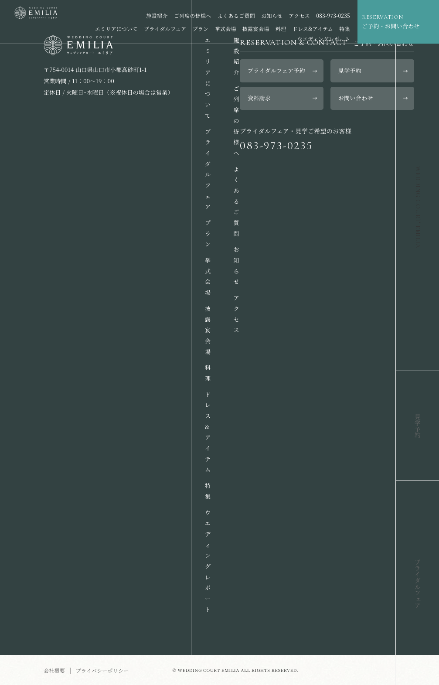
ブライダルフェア (165, 28)
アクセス (299, 15)
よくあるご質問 (236, 15)
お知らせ (271, 15)
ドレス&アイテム (313, 28)
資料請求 (259, 98)
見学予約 (349, 70)
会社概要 (54, 670)
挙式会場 (225, 28)
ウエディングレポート (323, 38)
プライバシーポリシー (102, 670)
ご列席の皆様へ (192, 15)
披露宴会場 (255, 28)
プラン (201, 28)
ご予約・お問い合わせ (394, 21)
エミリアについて (116, 28)
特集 (344, 28)
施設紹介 (156, 15)
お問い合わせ (355, 98)
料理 (281, 28)
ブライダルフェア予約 (276, 70)
